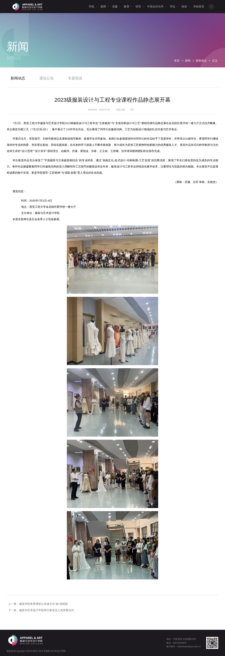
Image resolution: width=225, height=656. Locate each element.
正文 (215, 60)
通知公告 (46, 78)
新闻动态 (201, 60)
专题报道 (75, 78)
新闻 (187, 60)
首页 (177, 60)
